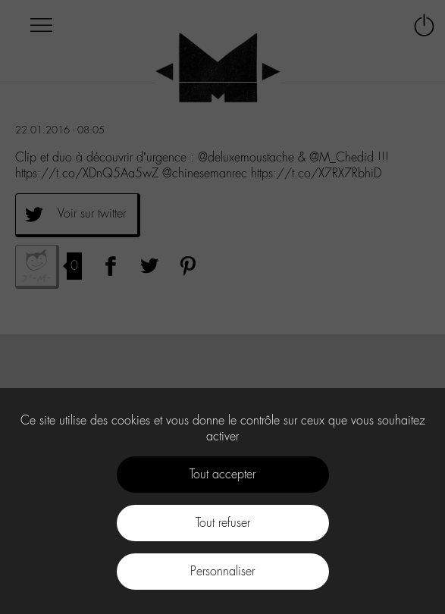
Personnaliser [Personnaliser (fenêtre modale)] (222, 571)
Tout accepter (222, 474)
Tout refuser (223, 523)
